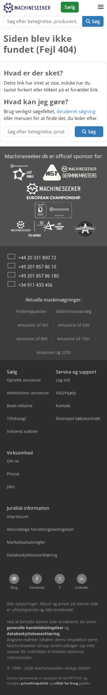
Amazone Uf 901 (33, 325)
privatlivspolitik (34, 683)
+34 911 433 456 (35, 285)
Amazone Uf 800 (32, 338)
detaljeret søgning (76, 111)
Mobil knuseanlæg (73, 311)
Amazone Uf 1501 (73, 338)
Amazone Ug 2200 (54, 352)
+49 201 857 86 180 (38, 276)
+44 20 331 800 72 (37, 257)
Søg (93, 21)
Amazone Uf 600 (73, 325)
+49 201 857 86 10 (37, 267)
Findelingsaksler (31, 311)
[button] (101, 7)
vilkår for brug (66, 683)
